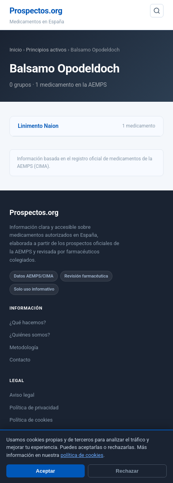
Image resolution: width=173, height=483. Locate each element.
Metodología (24, 347)
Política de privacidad (34, 408)
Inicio (16, 50)
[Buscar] (156, 10)
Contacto (20, 360)
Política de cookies (31, 420)
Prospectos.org (36, 10)
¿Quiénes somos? (30, 335)
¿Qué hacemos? (28, 322)
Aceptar (45, 471)
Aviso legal (22, 395)
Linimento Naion (38, 126)
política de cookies (82, 455)
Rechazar (127, 471)
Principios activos (46, 50)
